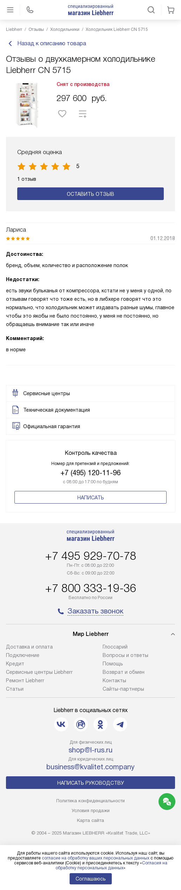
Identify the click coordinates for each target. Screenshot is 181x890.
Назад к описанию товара (46, 43)
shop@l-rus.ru (90, 750)
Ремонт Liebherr (25, 680)
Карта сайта (90, 820)
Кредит (15, 663)
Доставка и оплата (29, 647)
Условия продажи (91, 810)
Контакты (114, 680)
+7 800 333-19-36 (90, 588)
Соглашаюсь (91, 879)
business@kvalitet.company (90, 767)
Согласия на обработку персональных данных (111, 865)
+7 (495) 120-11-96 (90, 473)
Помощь (113, 663)
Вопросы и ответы (125, 655)
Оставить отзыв (90, 194)
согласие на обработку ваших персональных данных (95, 858)
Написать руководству (90, 783)
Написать (90, 497)
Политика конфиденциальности (90, 800)
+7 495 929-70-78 (90, 556)
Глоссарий (115, 647)
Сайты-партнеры (123, 689)
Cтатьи (15, 689)
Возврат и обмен (123, 672)
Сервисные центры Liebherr (39, 672)
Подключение (22, 655)
